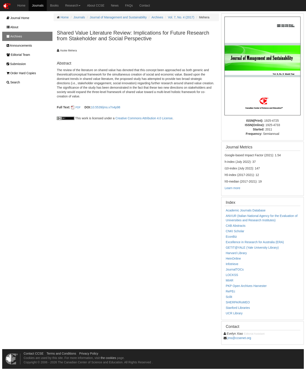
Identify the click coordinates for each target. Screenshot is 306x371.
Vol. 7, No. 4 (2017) (181, 17)
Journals (37, 5)
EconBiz (231, 236)
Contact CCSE (33, 353)
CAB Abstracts (235, 225)
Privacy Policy (88, 353)
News (115, 5)
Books (54, 5)
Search (12, 82)
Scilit (229, 297)
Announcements (18, 45)
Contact (144, 5)
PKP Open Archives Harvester (246, 286)
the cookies (108, 358)
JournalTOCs (235, 269)
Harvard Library (236, 253)
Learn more (232, 188)
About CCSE (95, 5)
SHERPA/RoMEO (238, 302)
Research (72, 5)
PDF (78, 107)
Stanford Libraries (238, 307)
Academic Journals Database (246, 210)
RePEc (230, 291)
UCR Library (234, 313)
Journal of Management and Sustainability (118, 17)
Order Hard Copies (20, 73)
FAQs (129, 5)
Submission (15, 64)
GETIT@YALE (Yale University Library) (252, 247)
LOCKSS (232, 275)
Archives (157, 17)
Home (21, 5)
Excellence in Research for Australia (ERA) (255, 242)
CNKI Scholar (235, 231)
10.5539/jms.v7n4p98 (105, 107)
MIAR (229, 280)
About (11, 27)
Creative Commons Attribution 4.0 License (143, 118)
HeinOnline (233, 258)
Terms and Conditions (61, 353)
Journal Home (16, 18)
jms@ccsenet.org (239, 338)
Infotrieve (232, 264)
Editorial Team (17, 54)
